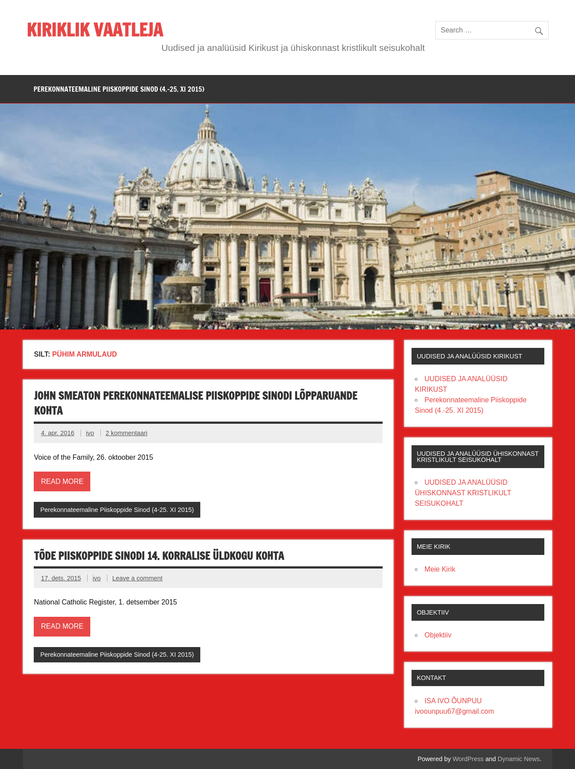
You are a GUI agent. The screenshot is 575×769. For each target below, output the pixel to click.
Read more (62, 481)
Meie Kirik (440, 569)
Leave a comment (137, 578)
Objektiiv (438, 635)
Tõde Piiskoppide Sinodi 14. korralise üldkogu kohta (159, 555)
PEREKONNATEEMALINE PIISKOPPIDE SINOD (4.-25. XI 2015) (118, 89)
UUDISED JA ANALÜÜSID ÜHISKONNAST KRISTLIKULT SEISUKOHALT (463, 493)
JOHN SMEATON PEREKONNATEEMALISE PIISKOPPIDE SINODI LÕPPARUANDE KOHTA (195, 403)
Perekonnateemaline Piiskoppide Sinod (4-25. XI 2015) (117, 509)
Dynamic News (519, 758)
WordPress (468, 758)
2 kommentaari (126, 432)
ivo (90, 432)
